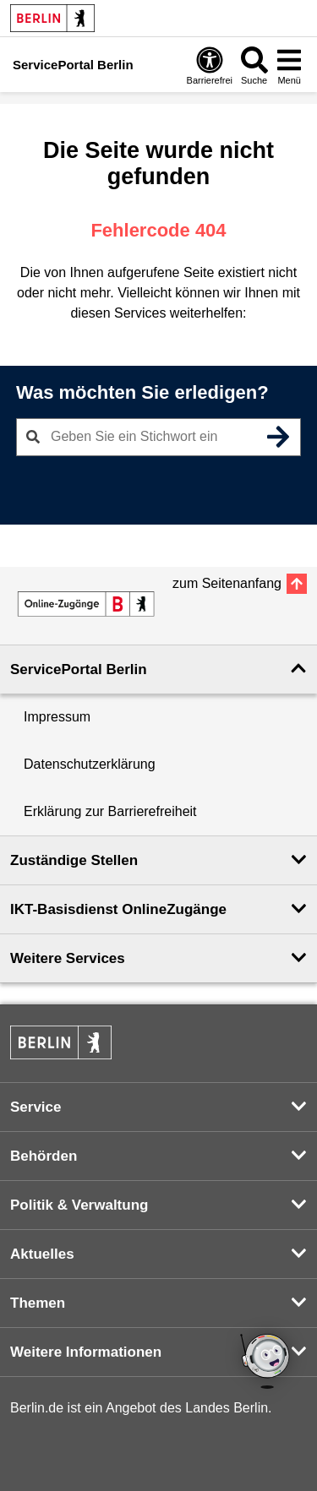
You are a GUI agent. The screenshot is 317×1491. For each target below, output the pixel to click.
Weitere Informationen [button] (85, 1352)
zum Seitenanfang (226, 583)
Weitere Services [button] (67, 958)
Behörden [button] (43, 1156)
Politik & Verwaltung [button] (79, 1205)
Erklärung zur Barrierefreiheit (110, 811)
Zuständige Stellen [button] (74, 860)
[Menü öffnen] (289, 65)
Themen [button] (37, 1303)
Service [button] (36, 1107)
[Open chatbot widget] (266, 1363)
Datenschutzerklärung (90, 764)
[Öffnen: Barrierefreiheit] (210, 65)
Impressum (57, 717)
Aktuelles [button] (42, 1254)
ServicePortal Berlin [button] (78, 669)
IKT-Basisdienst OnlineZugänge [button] (118, 909)
